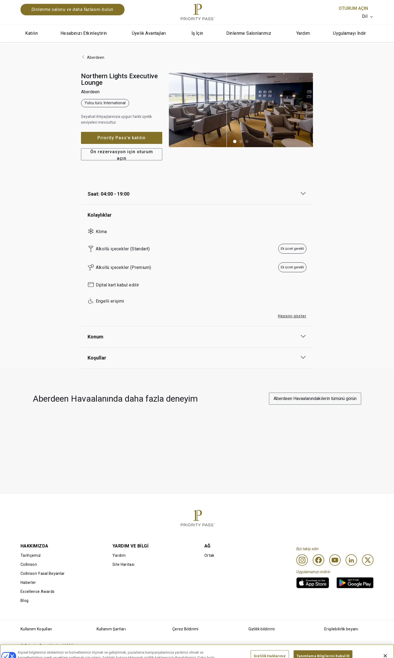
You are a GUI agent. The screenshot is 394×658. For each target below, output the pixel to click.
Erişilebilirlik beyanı (341, 629)
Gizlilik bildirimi (261, 629)
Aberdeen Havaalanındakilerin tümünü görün (315, 398)
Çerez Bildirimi (185, 629)
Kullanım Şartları (111, 629)
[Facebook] (318, 560)
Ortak (209, 555)
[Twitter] (367, 560)
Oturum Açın (353, 8)
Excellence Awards (37, 591)
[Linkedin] (351, 560)
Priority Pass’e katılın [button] (121, 137)
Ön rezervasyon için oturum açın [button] (121, 154)
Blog (24, 600)
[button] (234, 141)
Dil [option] (364, 16)
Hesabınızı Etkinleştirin (83, 33)
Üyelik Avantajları (149, 33)
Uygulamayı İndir (349, 33)
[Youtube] (335, 560)
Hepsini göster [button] (292, 316)
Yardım (303, 33)
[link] (312, 582)
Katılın (31, 33)
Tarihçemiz (31, 555)
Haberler (28, 582)
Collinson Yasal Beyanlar (43, 573)
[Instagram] (302, 560)
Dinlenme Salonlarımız (248, 33)
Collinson (29, 564)
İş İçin (197, 33)
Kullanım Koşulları (36, 629)
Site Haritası (123, 564)
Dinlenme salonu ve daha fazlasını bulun (72, 9)
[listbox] (367, 16)
